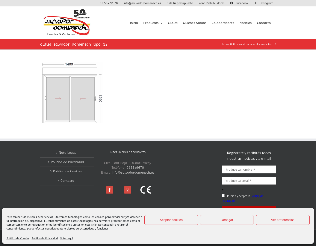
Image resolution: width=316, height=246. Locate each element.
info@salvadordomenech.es (133, 172)
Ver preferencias (282, 220)
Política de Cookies (17, 238)
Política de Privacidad (45, 238)
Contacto (67, 181)
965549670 (135, 168)
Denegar (227, 220)
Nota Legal (66, 238)
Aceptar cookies (171, 220)
